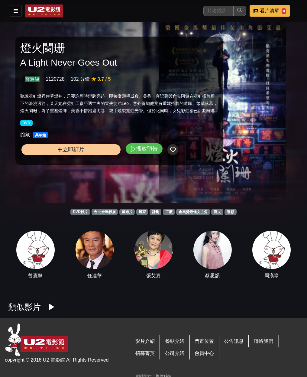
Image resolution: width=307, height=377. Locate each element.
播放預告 (109, 168)
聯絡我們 (263, 341)
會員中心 (204, 353)
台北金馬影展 (105, 212)
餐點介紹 (174, 341)
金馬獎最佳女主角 (193, 212)
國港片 (127, 212)
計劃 (155, 212)
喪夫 (217, 212)
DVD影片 (80, 212)
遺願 (230, 212)
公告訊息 (234, 341)
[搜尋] (218, 11)
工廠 (169, 212)
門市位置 (204, 341)
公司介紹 (174, 353)
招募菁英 (145, 353)
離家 (142, 212)
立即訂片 (53, 169)
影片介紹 (145, 341)
